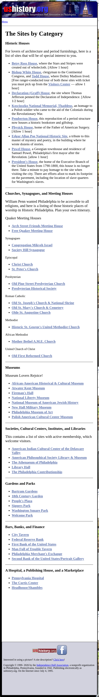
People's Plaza (22, 501)
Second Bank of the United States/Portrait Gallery (48, 559)
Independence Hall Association (52, 665)
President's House (24, 162)
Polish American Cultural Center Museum (42, 417)
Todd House (40, 76)
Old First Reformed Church (32, 356)
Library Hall (21, 467)
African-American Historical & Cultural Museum (48, 383)
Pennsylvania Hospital (28, 578)
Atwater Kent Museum (28, 388)
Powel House (21, 149)
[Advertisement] (49, 615)
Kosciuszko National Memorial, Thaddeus (42, 106)
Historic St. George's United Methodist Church (46, 327)
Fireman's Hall (22, 393)
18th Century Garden (27, 496)
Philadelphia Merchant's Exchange (37, 554)
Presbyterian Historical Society (34, 288)
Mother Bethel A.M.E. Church (34, 341)
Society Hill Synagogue (28, 250)
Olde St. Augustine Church (31, 312)
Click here (58, 659)
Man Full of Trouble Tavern (32, 549)
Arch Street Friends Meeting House (37, 226)
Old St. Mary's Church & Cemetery (37, 308)
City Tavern (20, 535)
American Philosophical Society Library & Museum (49, 457)
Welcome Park (22, 515)
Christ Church (22, 264)
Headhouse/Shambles (27, 587)
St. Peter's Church (25, 269)
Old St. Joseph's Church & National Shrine (43, 303)
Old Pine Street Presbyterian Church (38, 284)
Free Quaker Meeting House (32, 231)
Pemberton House (24, 118)
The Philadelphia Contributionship (37, 472)
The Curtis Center (25, 583)
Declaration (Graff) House (31, 93)
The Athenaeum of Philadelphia (35, 462)
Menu (5, 21)
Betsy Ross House (24, 63)
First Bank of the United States (34, 544)
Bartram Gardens (24, 491)
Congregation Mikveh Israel (32, 245)
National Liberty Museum (30, 398)
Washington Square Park (30, 510)
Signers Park (21, 506)
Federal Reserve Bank (28, 539)
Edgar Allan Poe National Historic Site (39, 136)
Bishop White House (26, 72)
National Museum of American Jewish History (45, 402)
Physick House (22, 127)
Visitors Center (59, 84)
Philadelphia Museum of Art (32, 412)
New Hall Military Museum (31, 407)
